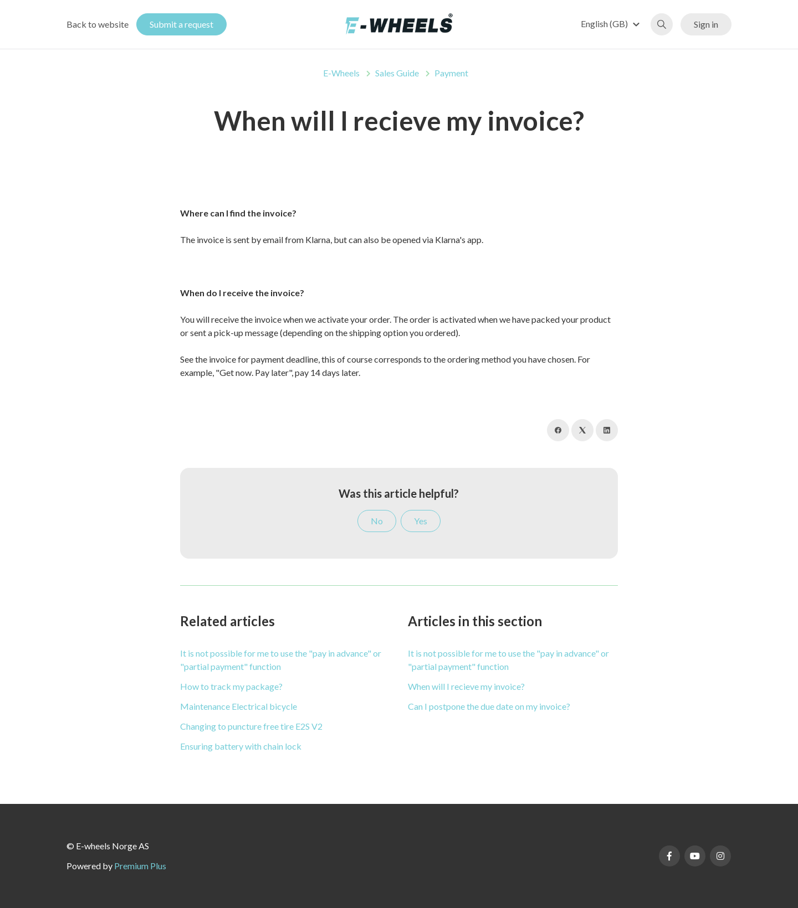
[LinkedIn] (607, 430)
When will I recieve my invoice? (466, 686)
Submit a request (181, 24)
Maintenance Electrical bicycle (238, 706)
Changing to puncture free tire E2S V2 (251, 726)
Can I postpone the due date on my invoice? (489, 706)
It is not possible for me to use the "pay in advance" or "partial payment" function (280, 660)
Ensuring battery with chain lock (240, 746)
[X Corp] (582, 430)
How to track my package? (231, 686)
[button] (612, 23)
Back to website (97, 24)
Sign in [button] (706, 24)
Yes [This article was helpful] (420, 520)
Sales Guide (397, 73)
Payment (451, 73)
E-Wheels (341, 73)
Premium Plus (140, 865)
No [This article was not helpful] (377, 520)
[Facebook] (558, 430)
